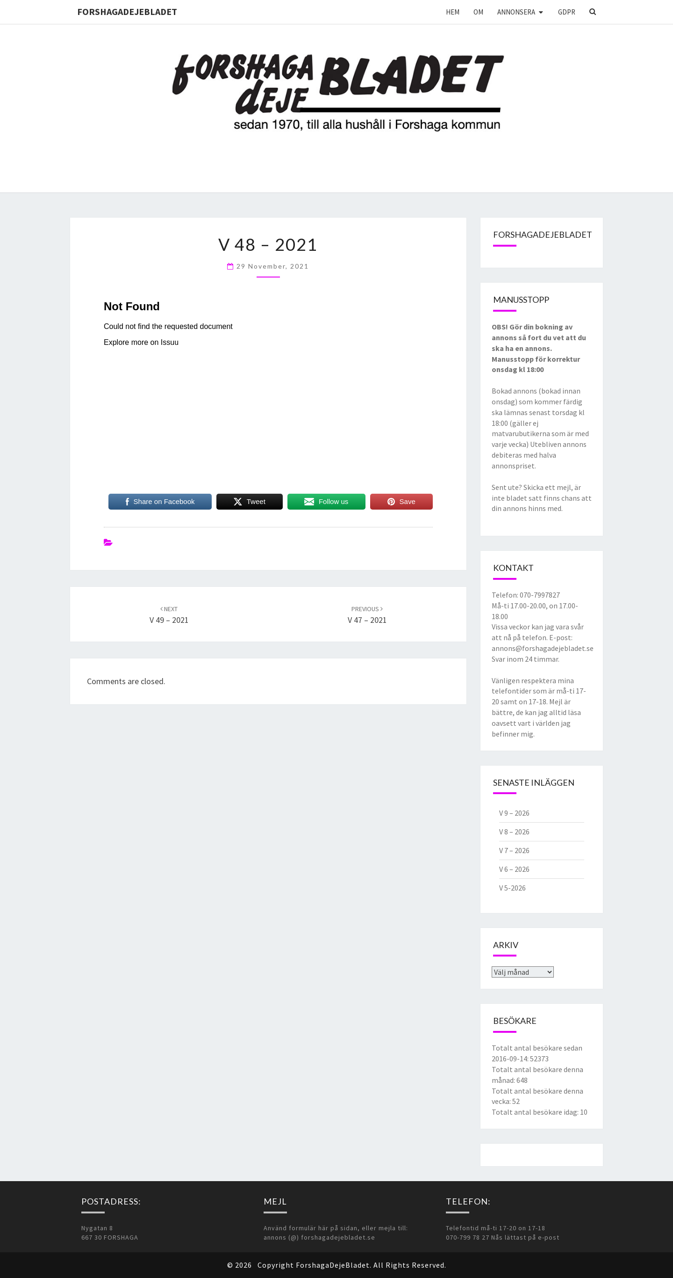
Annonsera (516, 11)
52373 (539, 1058)
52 (516, 1101)
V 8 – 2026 (514, 831)
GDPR (566, 11)
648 (522, 1080)
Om (478, 11)
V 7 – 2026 (514, 850)
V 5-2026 (512, 887)
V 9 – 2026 (514, 813)
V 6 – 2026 (514, 869)
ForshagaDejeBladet (127, 11)
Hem (452, 11)
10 (583, 1112)
